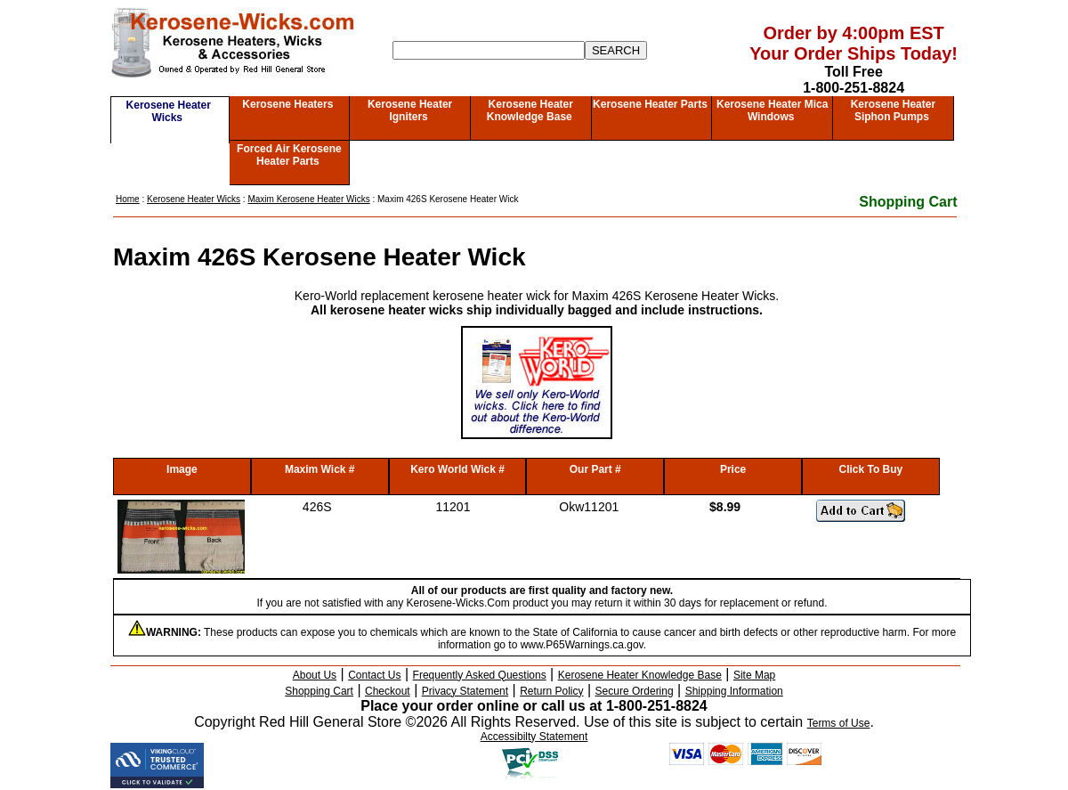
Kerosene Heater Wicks (168, 111)
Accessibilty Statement (534, 736)
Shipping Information (734, 691)
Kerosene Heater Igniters (410, 110)
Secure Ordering (634, 691)
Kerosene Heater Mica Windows (772, 110)
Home (128, 199)
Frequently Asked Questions (479, 675)
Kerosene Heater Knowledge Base (530, 110)
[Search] (488, 50)
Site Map (754, 675)
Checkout (387, 691)
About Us (314, 675)
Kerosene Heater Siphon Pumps (893, 110)
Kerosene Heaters (287, 104)
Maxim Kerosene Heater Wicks (308, 199)
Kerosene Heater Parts (650, 104)
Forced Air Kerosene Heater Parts (289, 155)
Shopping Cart (908, 201)
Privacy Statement (465, 691)
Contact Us (374, 675)
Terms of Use (838, 723)
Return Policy (551, 691)
